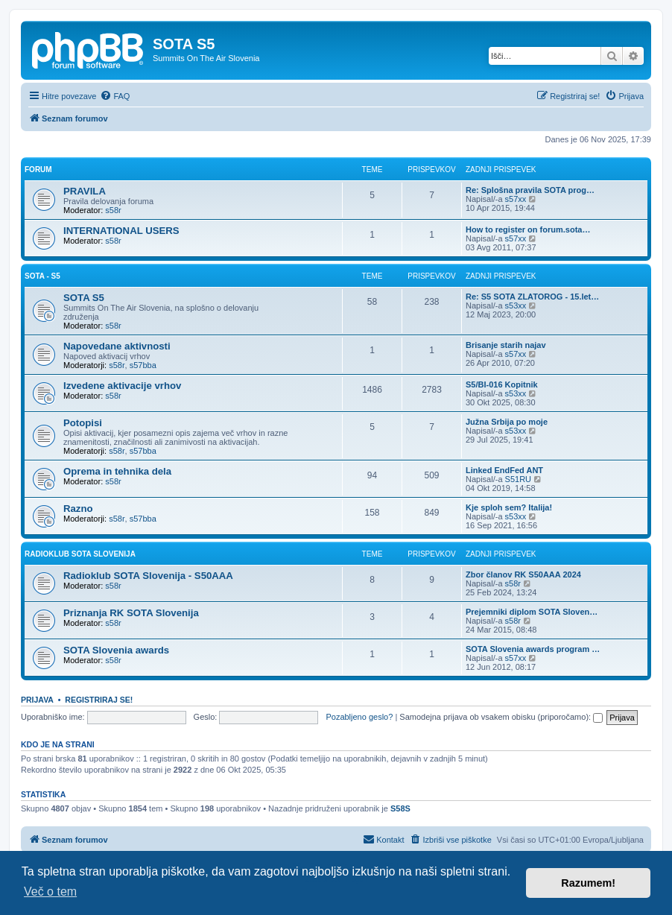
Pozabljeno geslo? (359, 716)
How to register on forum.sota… (528, 229)
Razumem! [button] (588, 883)
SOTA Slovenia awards (116, 650)
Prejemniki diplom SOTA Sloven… (531, 611)
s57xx (516, 198)
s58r (113, 210)
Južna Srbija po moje (507, 421)
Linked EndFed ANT (504, 470)
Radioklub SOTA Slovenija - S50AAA (148, 575)
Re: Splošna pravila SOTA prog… (530, 190)
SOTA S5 (83, 297)
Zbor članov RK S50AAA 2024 (523, 574)
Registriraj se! (99, 699)
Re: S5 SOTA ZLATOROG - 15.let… (532, 296)
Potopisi (82, 422)
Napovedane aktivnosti (117, 346)
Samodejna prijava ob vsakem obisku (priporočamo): (501, 716)
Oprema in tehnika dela (117, 471)
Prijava (37, 699)
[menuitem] (115, 96)
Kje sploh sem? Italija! (509, 507)
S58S (400, 808)
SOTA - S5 (42, 276)
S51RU (518, 479)
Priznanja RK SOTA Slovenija (131, 612)
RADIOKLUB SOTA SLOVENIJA (80, 554)
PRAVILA (84, 191)
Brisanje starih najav (506, 345)
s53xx (516, 305)
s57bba (143, 365)
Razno (78, 508)
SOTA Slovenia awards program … (533, 649)
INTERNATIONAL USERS (121, 230)
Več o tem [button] (50, 891)
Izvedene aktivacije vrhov (122, 385)
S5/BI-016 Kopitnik (502, 384)
